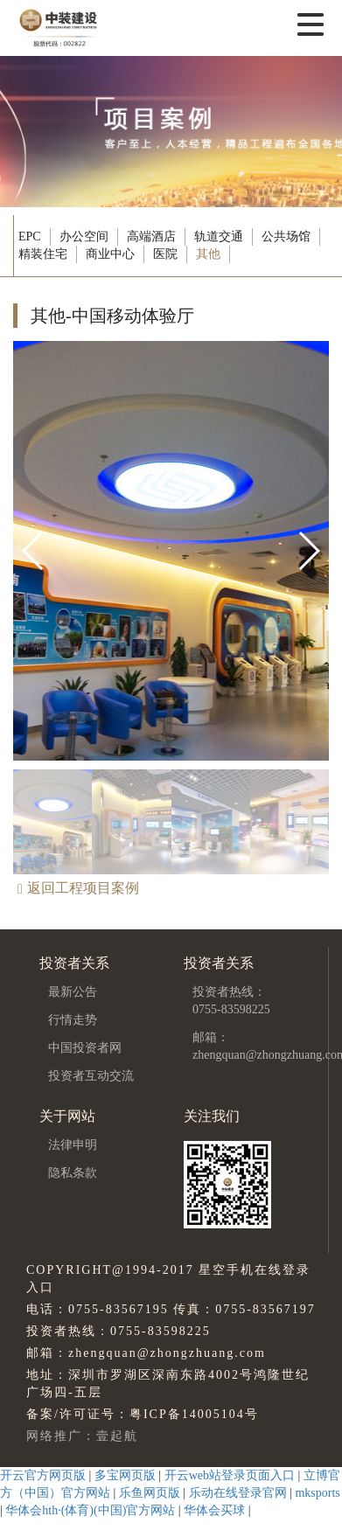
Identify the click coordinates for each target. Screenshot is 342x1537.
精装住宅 (42, 254)
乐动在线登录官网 (238, 1492)
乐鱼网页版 (149, 1492)
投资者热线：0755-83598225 (231, 1000)
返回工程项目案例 (78, 887)
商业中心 (110, 254)
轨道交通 (218, 236)
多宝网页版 (125, 1475)
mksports (317, 1492)
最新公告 (72, 991)
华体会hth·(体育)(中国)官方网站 (90, 1510)
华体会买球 (214, 1510)
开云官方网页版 (43, 1475)
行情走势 (72, 1019)
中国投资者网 (85, 1047)
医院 (165, 254)
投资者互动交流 (91, 1075)
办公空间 (83, 236)
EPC (29, 236)
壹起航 (117, 1436)
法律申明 (72, 1144)
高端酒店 (151, 236)
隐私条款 (72, 1172)
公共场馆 (286, 236)
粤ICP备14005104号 (194, 1414)
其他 (208, 254)
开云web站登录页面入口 (229, 1475)
